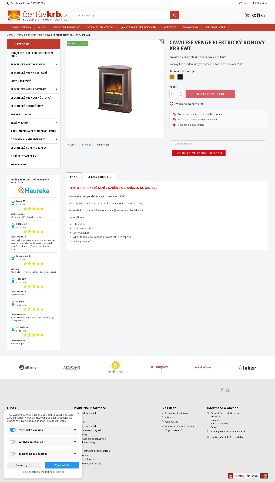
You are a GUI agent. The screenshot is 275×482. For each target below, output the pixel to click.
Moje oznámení (173, 430)
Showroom (190, 27)
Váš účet (169, 408)
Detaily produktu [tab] (100, 177)
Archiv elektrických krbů (88, 463)
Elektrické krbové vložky (28, 64)
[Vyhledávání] (126, 15)
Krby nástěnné (21, 81)
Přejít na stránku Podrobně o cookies (43, 471)
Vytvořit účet (171, 421)
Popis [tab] (73, 177)
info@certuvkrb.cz (234, 437)
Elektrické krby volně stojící (31, 97)
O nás (42, 27)
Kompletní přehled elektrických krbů (33, 54)
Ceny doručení (215, 27)
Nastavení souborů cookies (179, 426)
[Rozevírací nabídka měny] (244, 3)
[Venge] (180, 77)
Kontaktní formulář (86, 459)
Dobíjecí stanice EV (23, 156)
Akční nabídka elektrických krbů (33, 131)
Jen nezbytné (24, 465)
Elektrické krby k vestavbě (29, 72)
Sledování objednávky (176, 413)
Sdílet (71, 144)
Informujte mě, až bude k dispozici (199, 153)
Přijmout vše (62, 465)
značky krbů (19, 122)
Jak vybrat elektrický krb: (138, 27)
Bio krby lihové (21, 114)
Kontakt (170, 27)
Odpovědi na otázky (100, 27)
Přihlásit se (170, 417)
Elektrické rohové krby (27, 106)
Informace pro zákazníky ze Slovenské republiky (90, 440)
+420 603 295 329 (36, 3)
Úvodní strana (21, 27)
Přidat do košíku (210, 94)
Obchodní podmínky (66, 27)
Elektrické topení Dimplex (28, 147)
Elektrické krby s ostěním (28, 89)
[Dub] (172, 77)
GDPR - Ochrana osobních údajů (93, 450)
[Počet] (174, 94)
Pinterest (103, 144)
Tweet (86, 144)
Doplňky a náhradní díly (28, 139)
